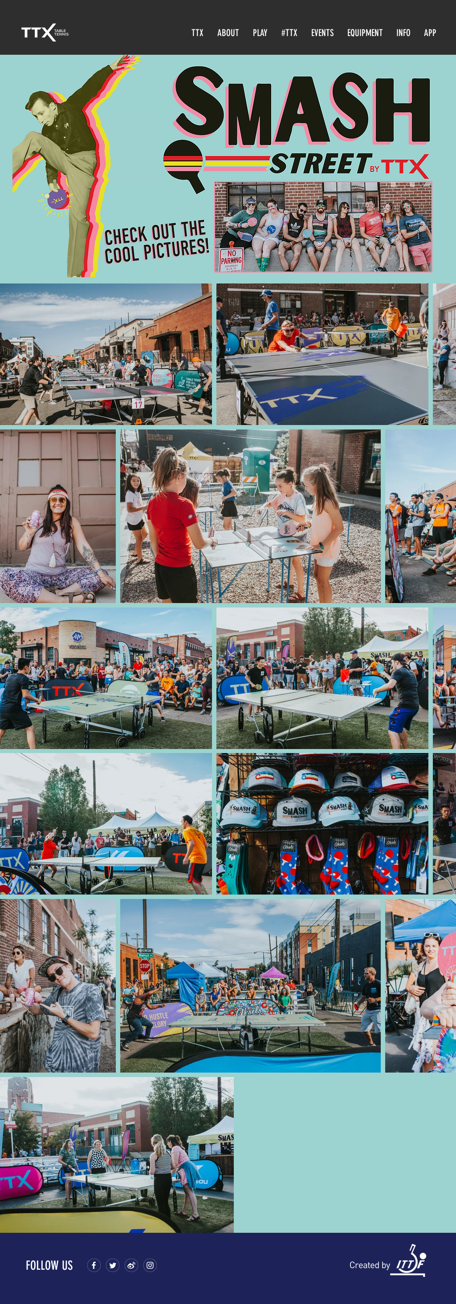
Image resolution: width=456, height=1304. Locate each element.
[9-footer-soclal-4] (150, 1265)
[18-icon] (94, 1265)
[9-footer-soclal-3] (131, 1265)
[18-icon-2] (112, 1265)
